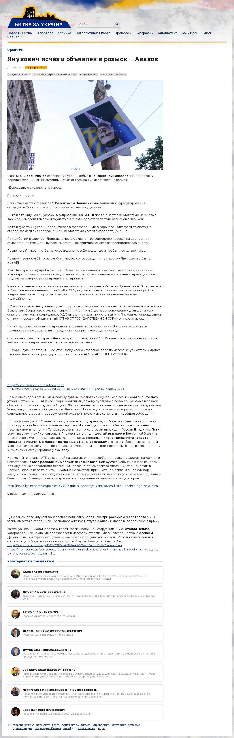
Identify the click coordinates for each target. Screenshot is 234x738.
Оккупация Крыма (19, 74)
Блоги (207, 33)
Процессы (123, 33)
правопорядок (22, 728)
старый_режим (23, 725)
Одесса (85, 725)
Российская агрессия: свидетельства (54, 74)
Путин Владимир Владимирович (47, 649)
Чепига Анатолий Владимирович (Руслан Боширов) (60, 689)
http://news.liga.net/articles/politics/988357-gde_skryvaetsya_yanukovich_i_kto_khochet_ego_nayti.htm (82, 486)
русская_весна (85, 728)
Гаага (55, 725)
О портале (45, 33)
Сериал (13, 37)
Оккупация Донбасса (113, 74)
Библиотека (168, 33)
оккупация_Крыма (48, 728)
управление (101, 725)
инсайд (68, 728)
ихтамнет (43, 725)
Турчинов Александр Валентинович (49, 669)
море (101, 728)
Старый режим (88, 74)
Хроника (64, 33)
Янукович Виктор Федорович (44, 709)
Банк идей (190, 33)
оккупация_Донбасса (126, 725)
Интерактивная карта (92, 33)
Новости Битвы (19, 33)
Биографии (144, 33)
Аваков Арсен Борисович (40, 572)
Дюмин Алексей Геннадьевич (44, 592)
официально (70, 725)
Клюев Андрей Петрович (40, 612)
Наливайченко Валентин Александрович (52, 631)
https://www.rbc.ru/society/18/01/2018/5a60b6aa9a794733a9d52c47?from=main (64, 545)
